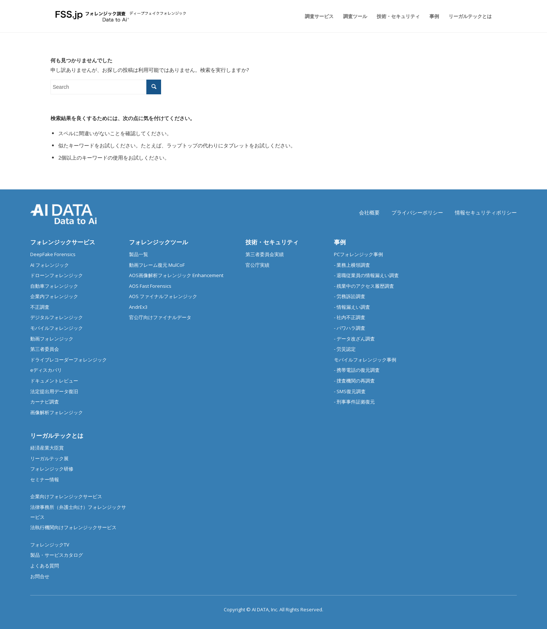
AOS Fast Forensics (150, 286)
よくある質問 (44, 565)
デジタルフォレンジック (56, 317)
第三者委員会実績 (264, 254)
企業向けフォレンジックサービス (66, 496)
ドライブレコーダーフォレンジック (68, 359)
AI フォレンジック (49, 265)
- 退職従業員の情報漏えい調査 (366, 275)
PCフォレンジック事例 (358, 254)
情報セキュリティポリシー (486, 212)
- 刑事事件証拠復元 (354, 401)
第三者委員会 (44, 349)
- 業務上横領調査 (352, 265)
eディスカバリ (46, 370)
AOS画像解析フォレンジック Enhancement (176, 275)
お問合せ (39, 576)
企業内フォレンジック (54, 296)
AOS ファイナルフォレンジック (163, 296)
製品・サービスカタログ (56, 555)
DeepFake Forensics (53, 254)
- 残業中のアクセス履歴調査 (364, 286)
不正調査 (39, 307)
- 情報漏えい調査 (352, 307)
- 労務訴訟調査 (349, 296)
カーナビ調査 (44, 401)
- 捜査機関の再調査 (354, 380)
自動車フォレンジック (54, 286)
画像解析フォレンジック (56, 412)
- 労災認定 (345, 349)
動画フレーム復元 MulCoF (157, 265)
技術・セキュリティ (272, 242)
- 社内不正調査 (349, 317)
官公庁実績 (257, 265)
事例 (340, 242)
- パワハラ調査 (349, 328)
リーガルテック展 (49, 458)
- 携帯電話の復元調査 (357, 370)
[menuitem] (319, 16)
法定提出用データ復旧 (54, 391)
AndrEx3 (138, 307)
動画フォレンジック (51, 338)
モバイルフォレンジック (56, 328)
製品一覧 (138, 254)
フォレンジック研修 (51, 468)
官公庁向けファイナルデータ (160, 317)
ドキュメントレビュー (54, 380)
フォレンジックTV (49, 544)
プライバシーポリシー (417, 212)
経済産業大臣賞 (47, 447)
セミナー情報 (44, 479)
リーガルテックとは (56, 435)
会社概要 (369, 212)
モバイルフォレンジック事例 (365, 359)
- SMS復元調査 (350, 391)
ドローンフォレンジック (56, 275)
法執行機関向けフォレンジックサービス (73, 527)
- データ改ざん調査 (354, 338)
